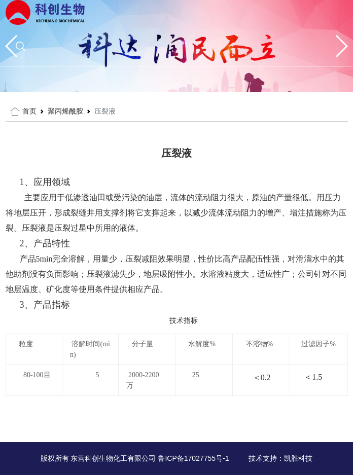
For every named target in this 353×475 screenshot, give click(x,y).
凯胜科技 (298, 458)
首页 (29, 111)
